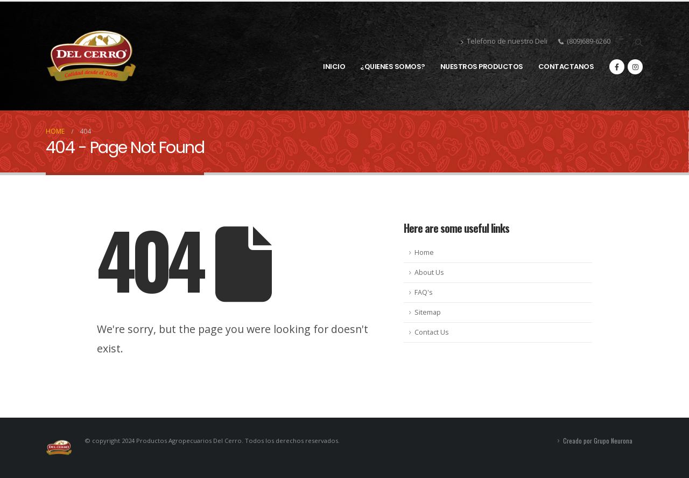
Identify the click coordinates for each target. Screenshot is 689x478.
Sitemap (427, 312)
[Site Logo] (91, 56)
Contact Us (431, 332)
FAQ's (423, 292)
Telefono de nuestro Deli (503, 42)
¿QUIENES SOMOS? (392, 66)
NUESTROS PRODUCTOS (481, 66)
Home (424, 252)
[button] (638, 42)
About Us (429, 272)
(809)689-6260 (584, 41)
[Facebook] (616, 66)
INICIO (334, 66)
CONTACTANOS (566, 66)
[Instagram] (635, 66)
